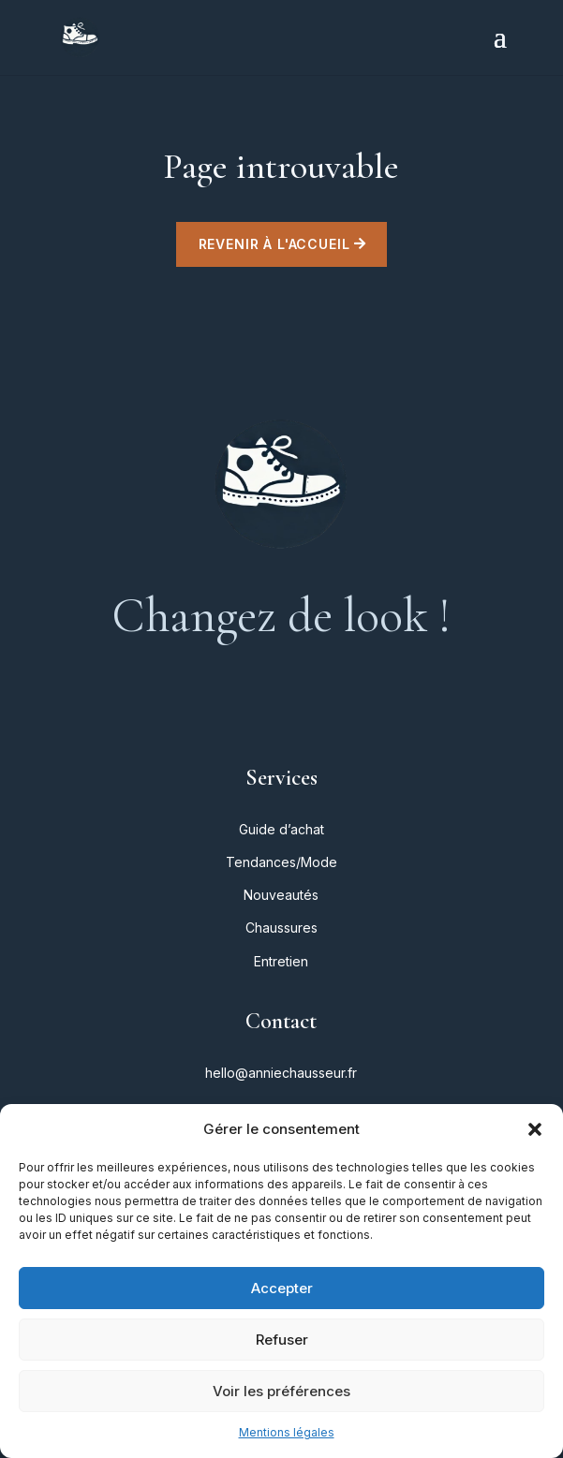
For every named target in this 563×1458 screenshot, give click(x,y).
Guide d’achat (281, 829)
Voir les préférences (281, 1391)
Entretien (281, 961)
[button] (535, 1129)
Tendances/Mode (281, 862)
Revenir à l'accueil (274, 244)
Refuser (282, 1339)
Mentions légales (286, 1432)
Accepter (282, 1288)
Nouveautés (281, 895)
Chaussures (281, 927)
